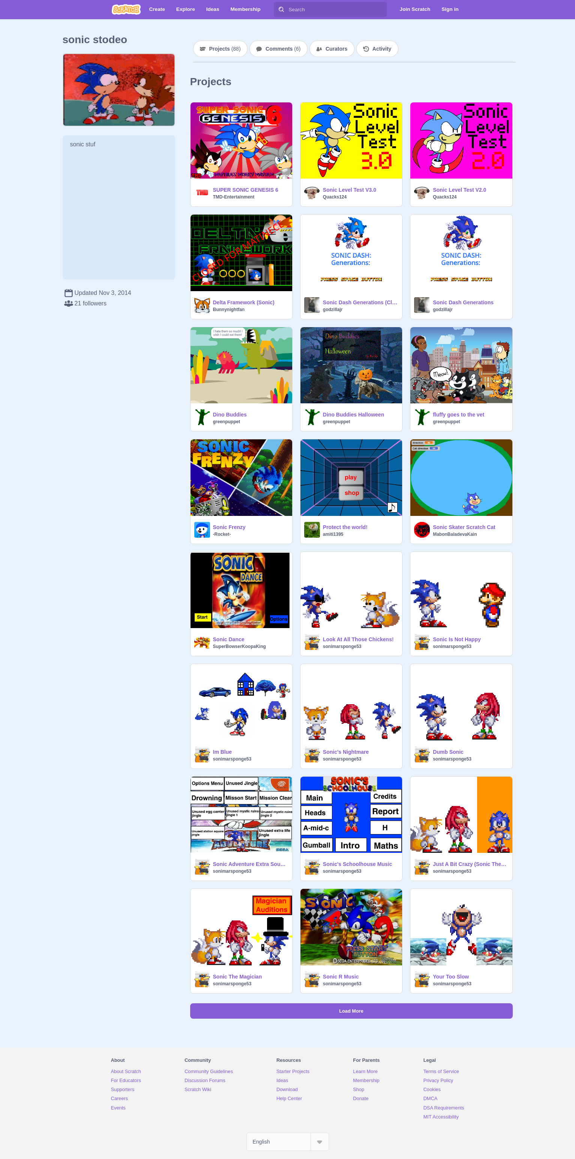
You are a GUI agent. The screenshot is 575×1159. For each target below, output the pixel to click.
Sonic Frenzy (229, 527)
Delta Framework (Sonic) (244, 302)
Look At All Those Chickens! (358, 639)
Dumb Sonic (448, 752)
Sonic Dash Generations (463, 302)
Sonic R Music (341, 977)
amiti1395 (333, 534)
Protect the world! (345, 527)
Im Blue (222, 752)
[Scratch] (126, 9)
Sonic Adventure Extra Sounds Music (250, 864)
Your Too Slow (451, 977)
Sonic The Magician (237, 977)
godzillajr (333, 309)
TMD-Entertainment (234, 197)
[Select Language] (287, 1142)
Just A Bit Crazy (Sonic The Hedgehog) (470, 864)
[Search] (281, 9)
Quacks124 (335, 197)
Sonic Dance (229, 639)
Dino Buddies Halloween (353, 415)
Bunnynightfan (229, 309)
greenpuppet (226, 421)
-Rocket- (222, 534)
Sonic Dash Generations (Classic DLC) (360, 302)
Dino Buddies (230, 415)
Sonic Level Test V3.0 (349, 190)
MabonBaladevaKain (455, 534)
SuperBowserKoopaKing (239, 646)
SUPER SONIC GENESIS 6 (245, 190)
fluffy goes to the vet (458, 415)
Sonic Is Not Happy (457, 639)
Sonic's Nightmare (346, 752)
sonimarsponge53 (342, 646)
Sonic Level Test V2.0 (459, 190)
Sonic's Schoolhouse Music (357, 864)
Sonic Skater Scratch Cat (464, 527)
